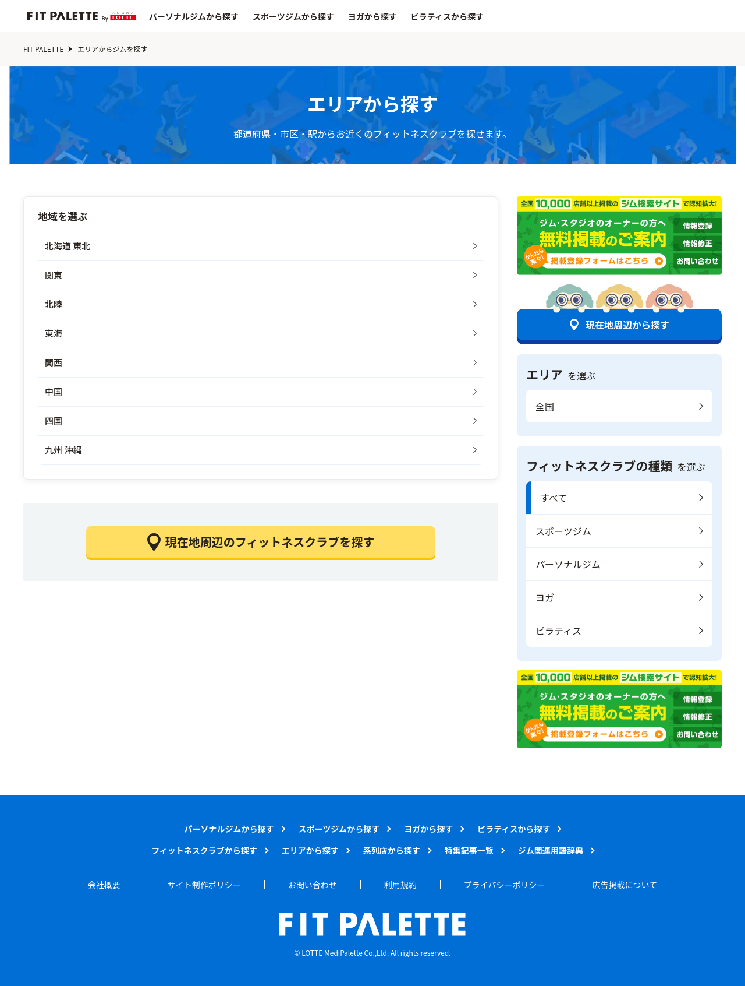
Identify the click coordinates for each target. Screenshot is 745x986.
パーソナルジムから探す (194, 16)
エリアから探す (310, 850)
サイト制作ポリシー (204, 884)
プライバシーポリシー (504, 884)
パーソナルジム (568, 564)
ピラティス (558, 631)
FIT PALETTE (43, 49)
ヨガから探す (372, 16)
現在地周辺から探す (627, 325)
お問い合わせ (312, 884)
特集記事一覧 (469, 850)
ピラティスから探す (447, 16)
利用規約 (400, 884)
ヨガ (544, 597)
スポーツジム (563, 531)
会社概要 (104, 884)
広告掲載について (625, 884)
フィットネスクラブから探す (204, 850)
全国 (544, 406)
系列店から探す (391, 850)
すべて (553, 498)
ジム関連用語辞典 (550, 850)
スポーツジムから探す (293, 16)
